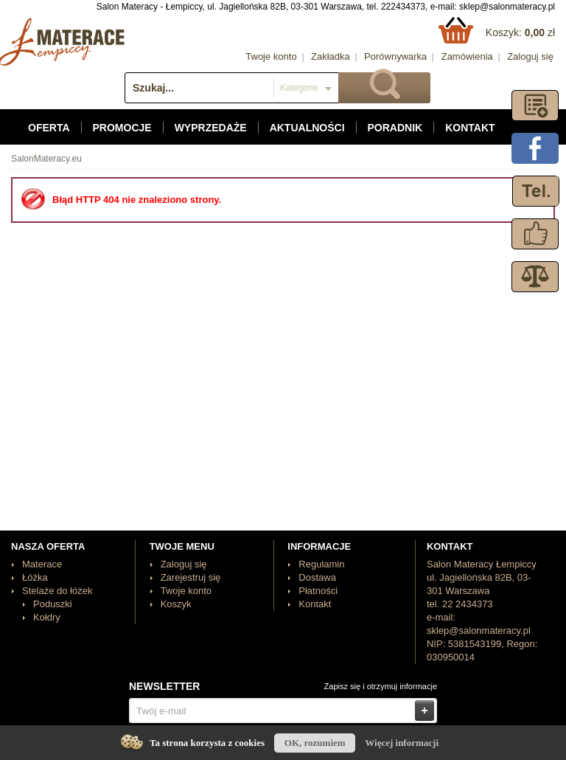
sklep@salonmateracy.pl (507, 6)
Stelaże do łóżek (57, 590)
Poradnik (395, 128)
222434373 (403, 6)
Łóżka (35, 577)
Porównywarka (395, 56)
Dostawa (317, 577)
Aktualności (307, 128)
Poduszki (52, 603)
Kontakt (470, 128)
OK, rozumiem (315, 742)
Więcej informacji (402, 742)
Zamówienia (467, 56)
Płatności (318, 590)
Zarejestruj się (191, 577)
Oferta (49, 128)
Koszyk (176, 603)
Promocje (122, 128)
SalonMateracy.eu (46, 158)
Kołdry (46, 617)
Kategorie (299, 88)
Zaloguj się (530, 56)
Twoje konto (270, 56)
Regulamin (321, 564)
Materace (42, 564)
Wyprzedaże (211, 128)
